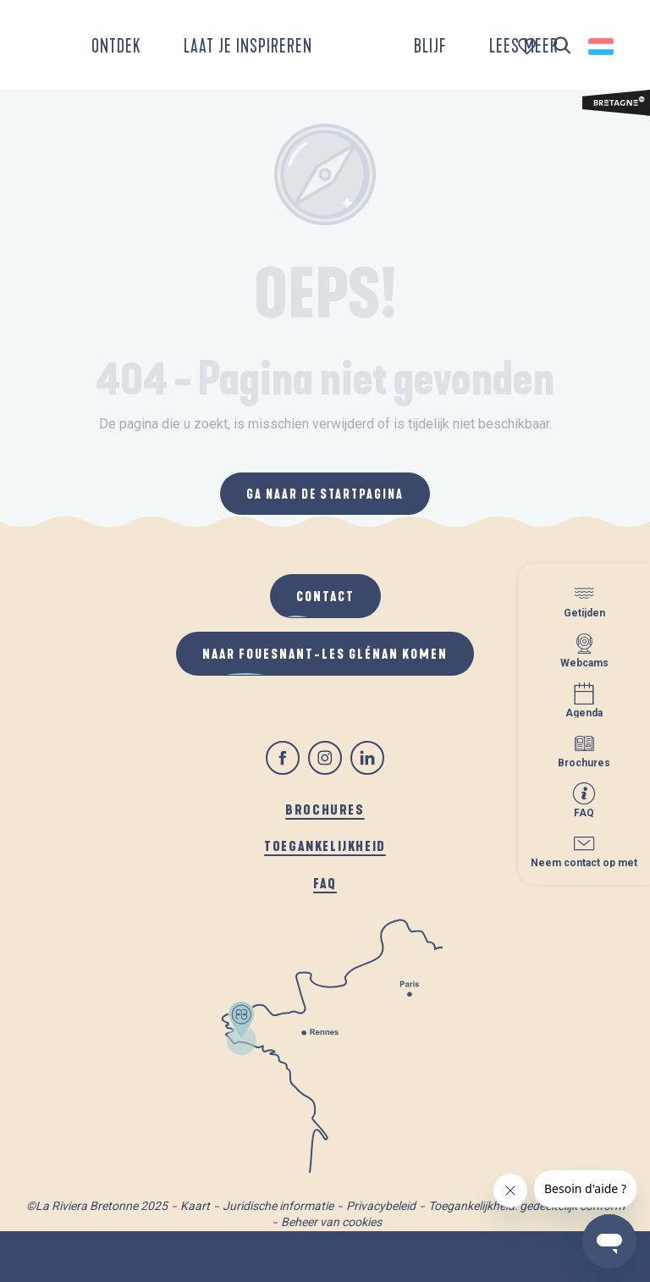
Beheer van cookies (331, 1222)
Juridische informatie (278, 1206)
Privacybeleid (381, 1206)
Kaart (195, 1206)
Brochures (324, 809)
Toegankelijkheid (325, 845)
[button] (562, 46)
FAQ (325, 883)
